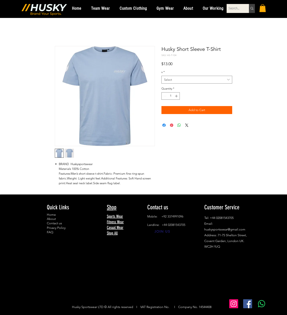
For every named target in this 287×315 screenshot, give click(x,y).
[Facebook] (247, 303)
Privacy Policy (56, 228)
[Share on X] (186, 125)
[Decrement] (164, 96)
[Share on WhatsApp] (179, 125)
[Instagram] (233, 303)
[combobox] (196, 80)
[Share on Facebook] (164, 125)
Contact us (54, 223)
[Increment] (176, 96)
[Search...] (234, 8)
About (51, 219)
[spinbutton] (170, 96)
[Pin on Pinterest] (171, 125)
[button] (100, 8)
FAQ (50, 232)
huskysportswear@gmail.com (224, 229)
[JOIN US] (162, 231)
